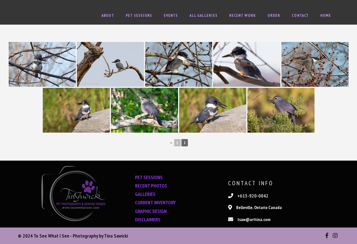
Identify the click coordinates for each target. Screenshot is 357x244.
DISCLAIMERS (147, 219)
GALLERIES (145, 194)
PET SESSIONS (149, 177)
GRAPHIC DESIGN (151, 211)
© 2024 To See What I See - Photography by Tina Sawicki (73, 236)
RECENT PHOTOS (151, 185)
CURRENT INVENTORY (155, 202)
